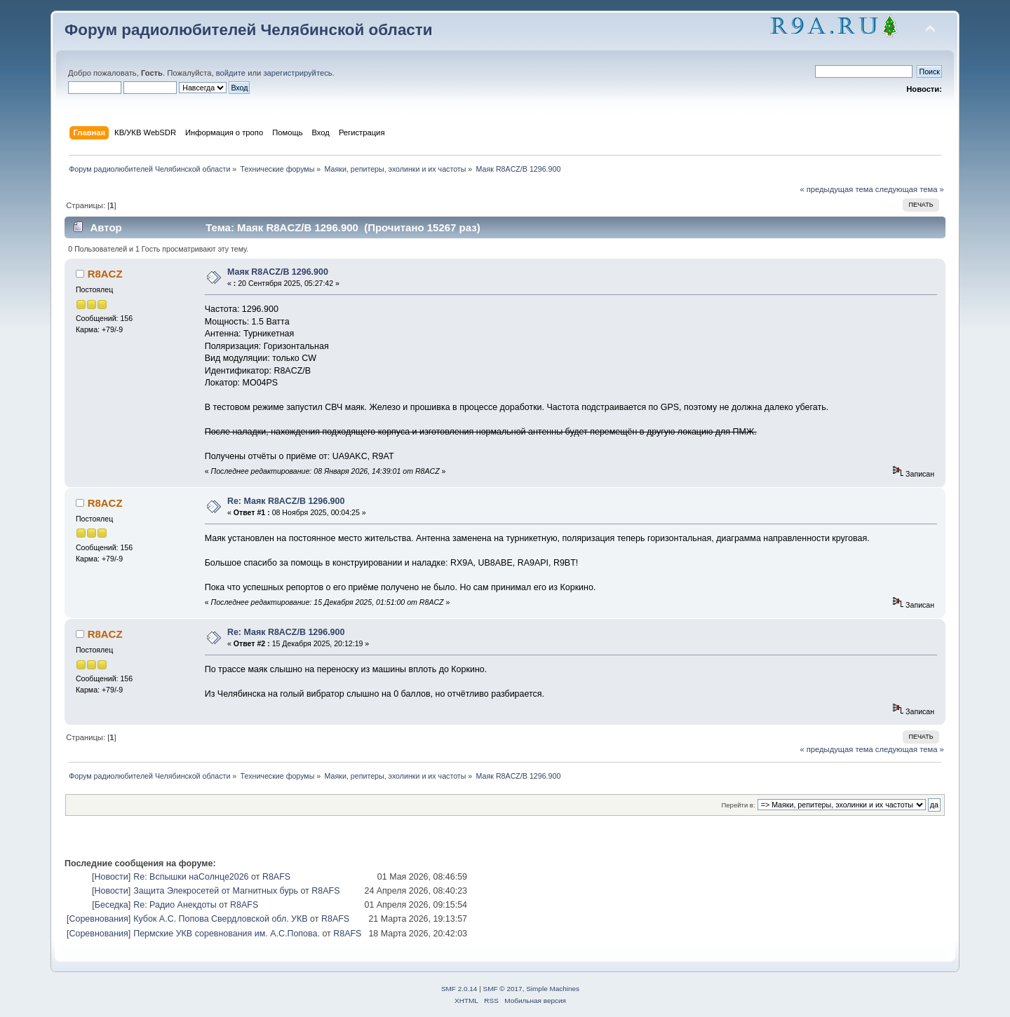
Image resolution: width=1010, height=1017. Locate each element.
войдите (230, 73)
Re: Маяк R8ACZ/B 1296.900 (286, 501)
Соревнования (98, 919)
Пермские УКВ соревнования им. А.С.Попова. (226, 933)
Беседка (111, 905)
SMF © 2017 (503, 988)
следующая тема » (909, 189)
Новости (111, 877)
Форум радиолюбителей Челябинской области (249, 30)
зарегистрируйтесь (297, 73)
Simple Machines (552, 988)
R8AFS (276, 877)
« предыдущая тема (836, 189)
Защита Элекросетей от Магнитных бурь (215, 891)
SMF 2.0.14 (459, 988)
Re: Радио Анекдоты (175, 905)
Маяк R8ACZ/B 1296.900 (277, 272)
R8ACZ (105, 274)
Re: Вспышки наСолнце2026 (190, 877)
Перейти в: (738, 805)
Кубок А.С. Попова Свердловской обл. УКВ (220, 919)
